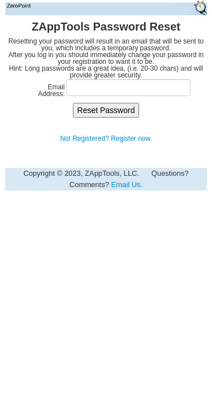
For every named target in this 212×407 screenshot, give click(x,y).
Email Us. (127, 184)
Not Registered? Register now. (106, 138)
